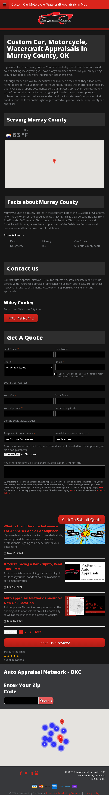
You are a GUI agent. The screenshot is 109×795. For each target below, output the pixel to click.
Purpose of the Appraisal (19, 433)
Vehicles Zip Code (66, 408)
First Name (10, 349)
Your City (9, 395)
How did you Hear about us (70, 433)
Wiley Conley (19, 302)
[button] (54, 161)
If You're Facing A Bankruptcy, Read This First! (33, 566)
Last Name (62, 349)
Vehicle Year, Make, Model (19, 420)
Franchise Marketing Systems (63, 793)
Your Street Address (16, 382)
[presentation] (24, 505)
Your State (62, 395)
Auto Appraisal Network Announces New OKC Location (33, 600)
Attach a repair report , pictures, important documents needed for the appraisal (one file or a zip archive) (54, 448)
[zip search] (21, 700)
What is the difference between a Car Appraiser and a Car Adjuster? (31, 528)
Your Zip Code (12, 408)
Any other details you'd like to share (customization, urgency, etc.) (42, 463)
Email (59, 361)
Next (38, 631)
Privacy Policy (92, 793)
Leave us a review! (54, 642)
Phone (8, 361)
